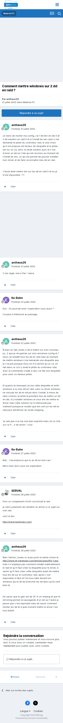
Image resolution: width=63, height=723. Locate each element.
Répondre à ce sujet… (20, 659)
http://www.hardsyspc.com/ (17, 521)
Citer (13, 186)
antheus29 (12, 99)
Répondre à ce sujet (31, 113)
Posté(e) (23, 128)
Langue (25, 711)
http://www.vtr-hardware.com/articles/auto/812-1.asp (30, 560)
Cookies (38, 711)
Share (15, 676)
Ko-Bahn (17, 298)
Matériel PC (29, 102)
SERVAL (16, 490)
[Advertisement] (31, 50)
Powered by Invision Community (32, 718)
